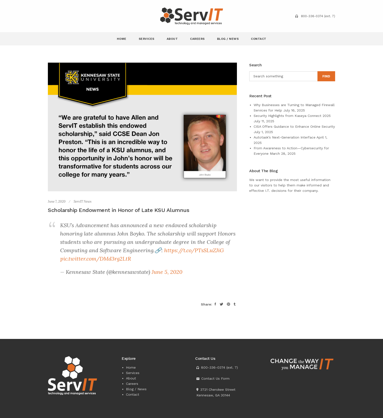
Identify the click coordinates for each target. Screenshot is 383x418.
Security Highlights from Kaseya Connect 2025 (292, 116)
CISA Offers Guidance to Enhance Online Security (294, 126)
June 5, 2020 (167, 271)
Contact (258, 39)
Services (146, 39)
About (172, 39)
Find (326, 76)
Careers (197, 39)
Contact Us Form (215, 378)
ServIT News (83, 201)
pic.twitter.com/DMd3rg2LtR (95, 258)
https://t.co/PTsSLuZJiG (194, 250)
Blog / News (228, 39)
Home (121, 39)
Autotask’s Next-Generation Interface (284, 137)
